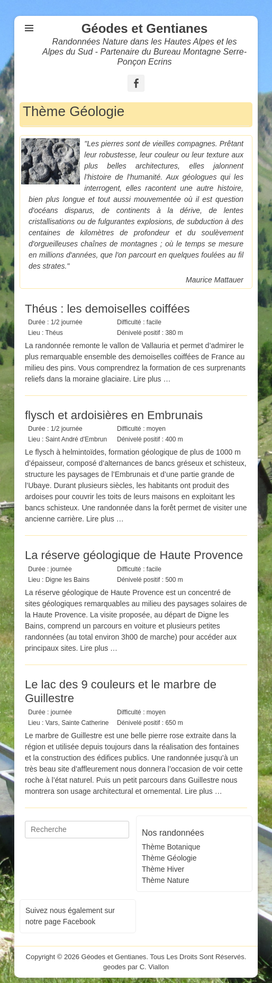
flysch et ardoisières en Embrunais (114, 415)
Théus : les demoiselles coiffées (107, 308)
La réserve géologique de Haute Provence (134, 555)
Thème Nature (165, 880)
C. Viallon (154, 967)
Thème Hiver (163, 869)
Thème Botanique (171, 847)
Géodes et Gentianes (144, 28)
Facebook (79, 921)
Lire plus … (152, 379)
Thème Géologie (169, 858)
